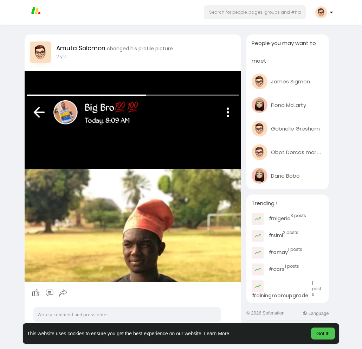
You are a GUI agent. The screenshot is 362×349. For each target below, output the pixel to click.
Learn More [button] (217, 333)
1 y (58, 56)
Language (316, 313)
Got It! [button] (323, 333)
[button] (255, 12)
